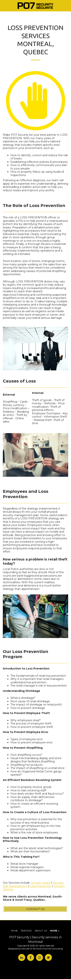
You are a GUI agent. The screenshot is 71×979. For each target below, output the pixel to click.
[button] (4, 5)
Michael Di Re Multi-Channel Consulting (42, 948)
